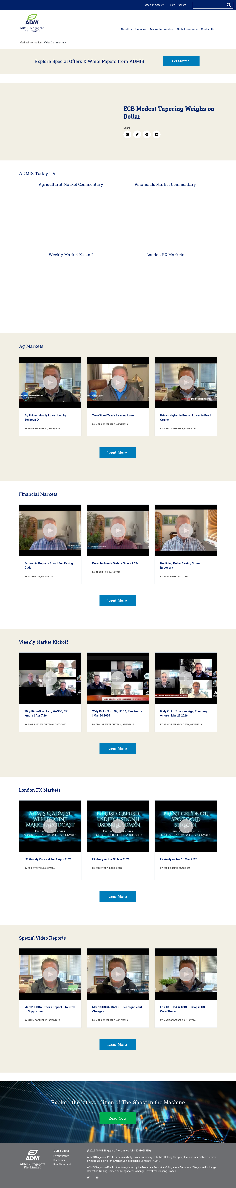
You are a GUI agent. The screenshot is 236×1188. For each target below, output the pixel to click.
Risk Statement (62, 1164)
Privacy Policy (61, 1155)
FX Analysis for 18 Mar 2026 (178, 859)
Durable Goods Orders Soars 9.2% (115, 563)
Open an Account (154, 5)
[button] (127, 134)
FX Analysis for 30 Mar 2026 (110, 859)
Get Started (181, 61)
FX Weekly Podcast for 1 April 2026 (47, 859)
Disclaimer (59, 1160)
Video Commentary (55, 42)
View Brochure (178, 5)
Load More (117, 452)
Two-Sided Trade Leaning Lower (114, 415)
